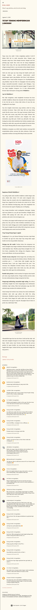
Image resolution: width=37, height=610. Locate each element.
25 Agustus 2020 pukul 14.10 (13, 464)
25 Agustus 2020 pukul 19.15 (12, 485)
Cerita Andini (10, 359)
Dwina (8, 469)
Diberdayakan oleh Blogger (18, 605)
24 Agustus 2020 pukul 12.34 (13, 416)
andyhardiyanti (10, 500)
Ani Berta (9, 478)
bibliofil (8, 367)
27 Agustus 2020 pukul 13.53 (13, 573)
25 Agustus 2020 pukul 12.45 (13, 455)
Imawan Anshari (11, 577)
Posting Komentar (7, 587)
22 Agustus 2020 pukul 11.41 (12, 378)
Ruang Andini (6, 5)
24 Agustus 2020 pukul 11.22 (13, 396)
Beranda (5, 11)
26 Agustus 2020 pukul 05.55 (13, 496)
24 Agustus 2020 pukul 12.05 (13, 405)
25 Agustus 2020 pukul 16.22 (13, 474)
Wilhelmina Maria (11, 489)
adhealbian (9, 447)
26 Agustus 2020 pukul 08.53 (13, 509)
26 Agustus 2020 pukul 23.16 (13, 545)
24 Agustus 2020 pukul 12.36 (13, 442)
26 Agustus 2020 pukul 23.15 (13, 537)
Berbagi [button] (4, 357)
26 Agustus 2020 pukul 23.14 (13, 519)
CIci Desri (9, 568)
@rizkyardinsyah (11, 459)
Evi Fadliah (9, 400)
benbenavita (10, 382)
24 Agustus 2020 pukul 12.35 (13, 424)
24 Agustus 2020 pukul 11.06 (13, 386)
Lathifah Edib (10, 390)
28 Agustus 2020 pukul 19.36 (13, 584)
